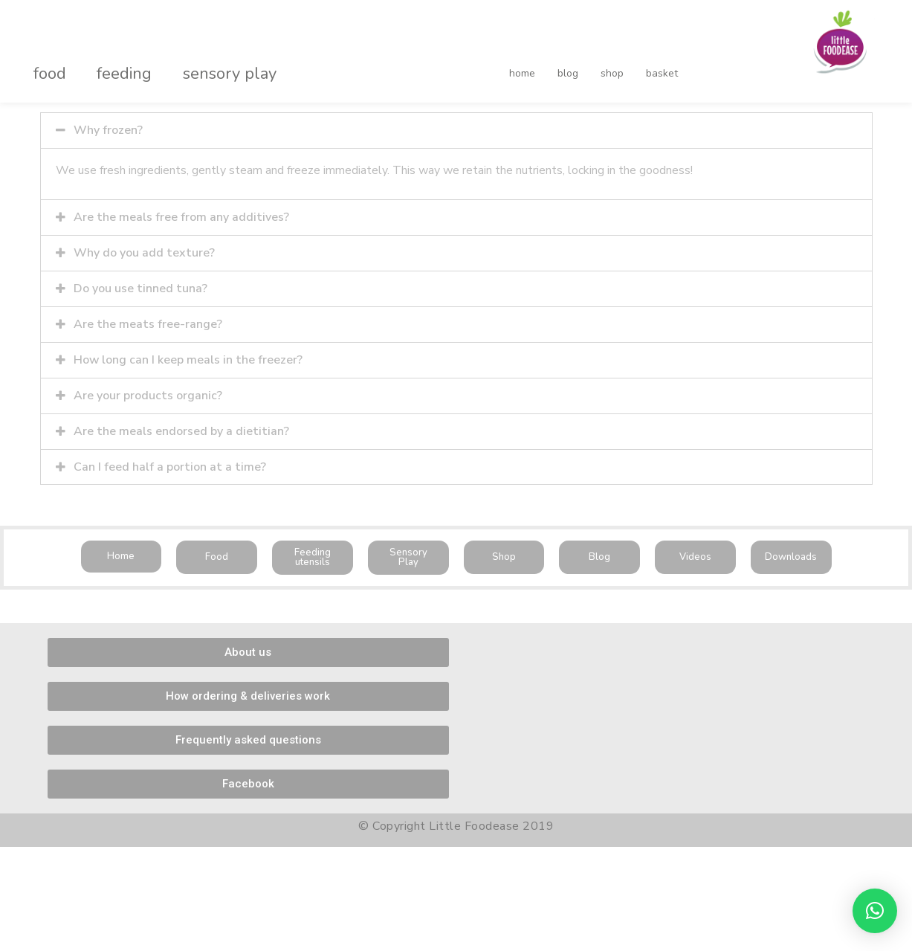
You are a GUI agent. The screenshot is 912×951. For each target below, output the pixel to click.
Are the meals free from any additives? (181, 216)
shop (591, 62)
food (44, 62)
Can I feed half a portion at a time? (170, 461)
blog (557, 62)
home (522, 62)
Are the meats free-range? (148, 321)
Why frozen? (108, 130)
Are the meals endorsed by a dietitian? (181, 426)
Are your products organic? (148, 391)
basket (631, 62)
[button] (121, 551)
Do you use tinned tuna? (140, 286)
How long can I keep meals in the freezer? (188, 356)
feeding (108, 62)
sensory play (203, 62)
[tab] (456, 130)
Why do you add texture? (144, 251)
